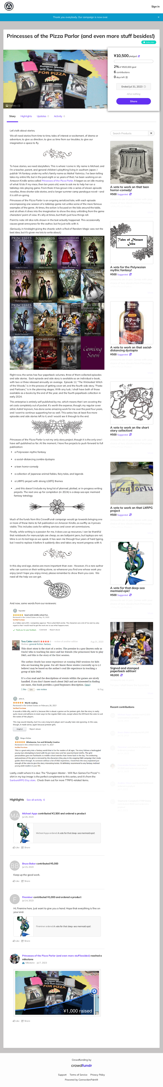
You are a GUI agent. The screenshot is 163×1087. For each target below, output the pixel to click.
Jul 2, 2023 (123, 810)
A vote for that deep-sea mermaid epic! (76, 833)
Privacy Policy (98, 1074)
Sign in (155, 6)
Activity (59, 116)
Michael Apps (30, 813)
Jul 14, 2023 (28, 900)
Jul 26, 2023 (28, 816)
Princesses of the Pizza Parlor (58, 180)
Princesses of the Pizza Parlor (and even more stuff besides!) (57, 955)
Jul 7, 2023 (42, 962)
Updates (43, 116)
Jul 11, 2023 (123, 771)
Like (16, 847)
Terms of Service (78, 1074)
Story (12, 116)
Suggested (122, 194)
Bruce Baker (29, 863)
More (150, 212)
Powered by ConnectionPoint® (81, 1079)
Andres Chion (124, 783)
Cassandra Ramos (127, 765)
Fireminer (27, 897)
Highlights (26, 116)
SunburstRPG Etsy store (23, 780)
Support (61, 1074)
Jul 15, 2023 (28, 867)
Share (133, 101)
